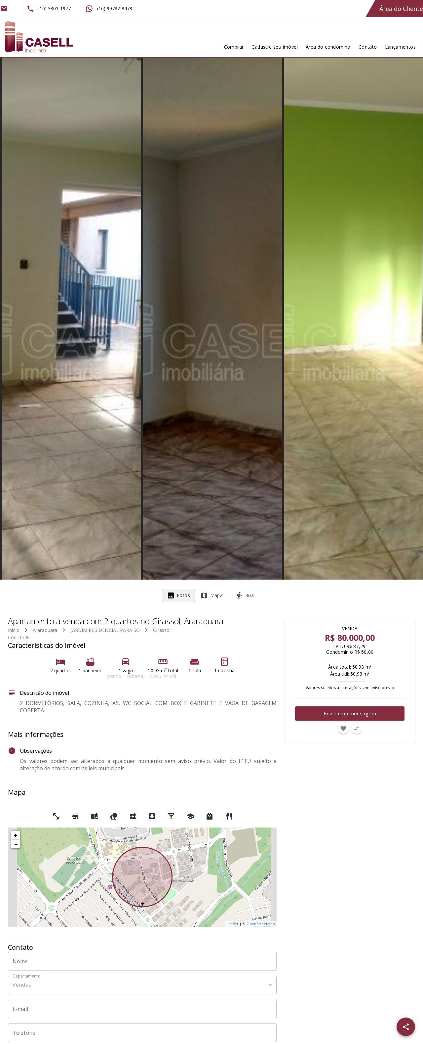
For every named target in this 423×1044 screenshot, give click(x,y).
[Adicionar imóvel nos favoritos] (343, 728)
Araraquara (45, 630)
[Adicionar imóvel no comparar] (356, 728)
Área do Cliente (401, 9)
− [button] (16, 844)
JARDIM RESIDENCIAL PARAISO (105, 630)
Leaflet (232, 923)
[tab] (178, 595)
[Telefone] (142, 1032)
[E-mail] (142, 1009)
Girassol (162, 630)
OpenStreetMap (261, 923)
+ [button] (16, 835)
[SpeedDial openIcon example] (406, 1027)
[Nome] (142, 961)
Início (13, 630)
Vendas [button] (22, 984)
